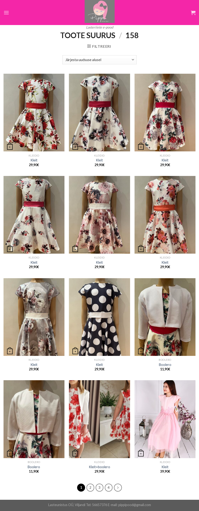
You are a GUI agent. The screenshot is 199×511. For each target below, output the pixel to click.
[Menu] (6, 12)
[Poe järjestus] (99, 59)
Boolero (165, 365)
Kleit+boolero (99, 467)
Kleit (34, 160)
